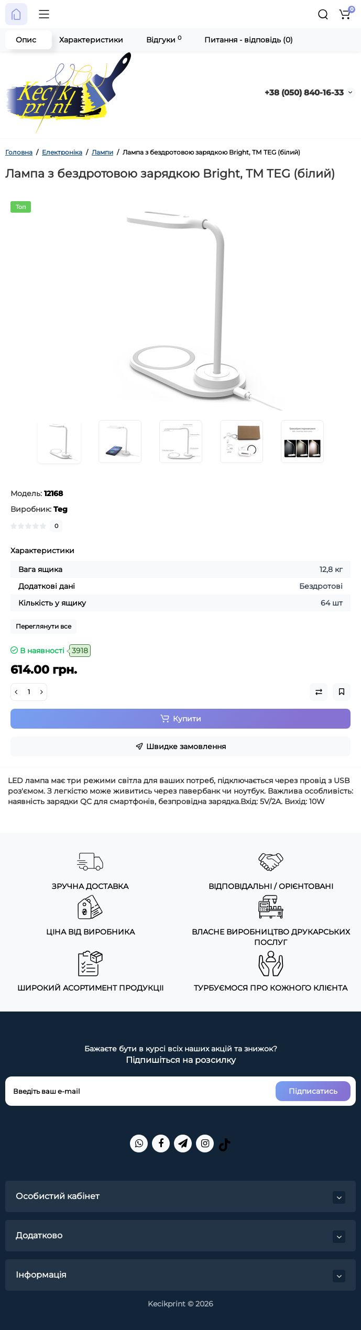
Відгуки (163, 40)
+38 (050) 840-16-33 (304, 92)
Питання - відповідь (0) (248, 40)
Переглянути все (43, 626)
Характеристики (91, 40)
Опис (26, 40)
